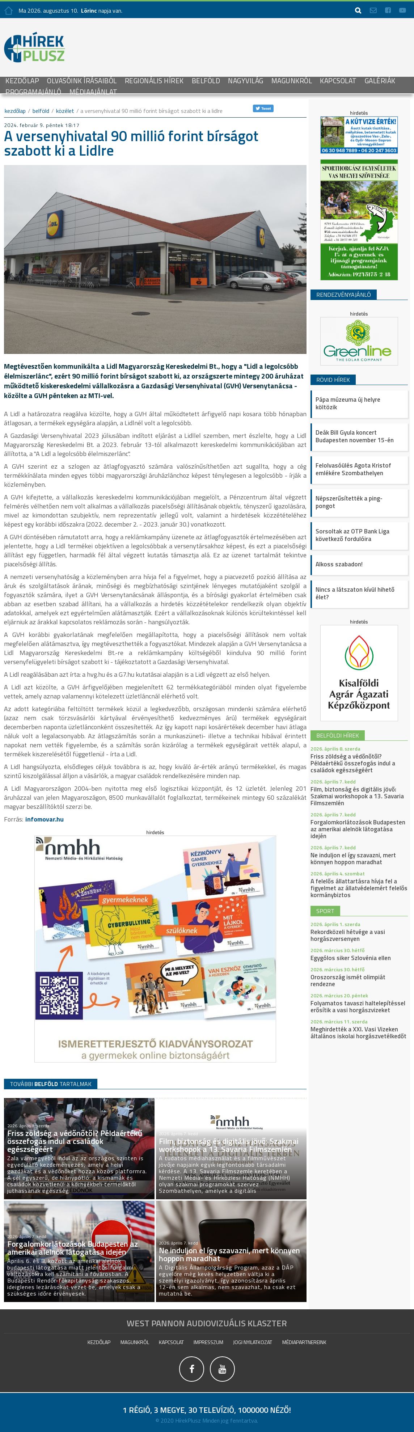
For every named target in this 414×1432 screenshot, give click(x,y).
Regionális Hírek (154, 80)
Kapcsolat (338, 80)
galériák (380, 80)
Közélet (65, 110)
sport (325, 911)
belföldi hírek (337, 735)
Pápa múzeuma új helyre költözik (348, 403)
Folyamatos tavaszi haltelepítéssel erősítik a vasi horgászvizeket (357, 1006)
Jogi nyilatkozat (252, 1342)
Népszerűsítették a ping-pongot (349, 502)
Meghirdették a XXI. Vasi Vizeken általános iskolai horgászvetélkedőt (358, 1033)
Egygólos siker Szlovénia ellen (350, 958)
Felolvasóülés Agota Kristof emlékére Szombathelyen (353, 469)
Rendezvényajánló (343, 294)
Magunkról (291, 80)
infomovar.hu (44, 819)
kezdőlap (15, 110)
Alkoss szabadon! (339, 564)
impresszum (208, 1342)
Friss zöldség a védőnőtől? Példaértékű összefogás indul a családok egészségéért (352, 763)
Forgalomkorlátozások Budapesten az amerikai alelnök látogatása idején (357, 829)
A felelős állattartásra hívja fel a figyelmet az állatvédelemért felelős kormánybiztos (358, 888)
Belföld (206, 80)
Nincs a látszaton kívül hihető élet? (355, 593)
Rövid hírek (333, 379)
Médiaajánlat (93, 91)
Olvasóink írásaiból (82, 80)
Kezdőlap (22, 80)
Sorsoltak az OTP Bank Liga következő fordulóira (352, 535)
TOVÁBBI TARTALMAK (51, 1083)
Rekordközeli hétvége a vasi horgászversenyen (347, 935)
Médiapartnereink (304, 1342)
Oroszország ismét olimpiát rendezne (347, 980)
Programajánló (33, 91)
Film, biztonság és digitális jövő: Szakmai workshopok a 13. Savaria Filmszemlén (357, 796)
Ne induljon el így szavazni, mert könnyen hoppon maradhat (353, 858)
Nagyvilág (245, 80)
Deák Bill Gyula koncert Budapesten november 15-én (355, 436)
